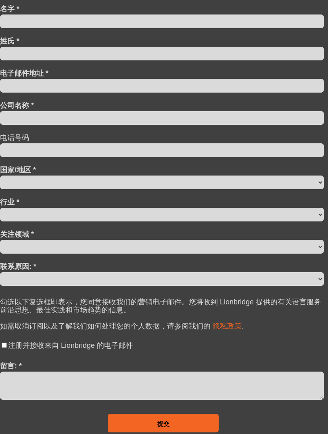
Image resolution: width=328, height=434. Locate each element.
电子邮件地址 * (24, 73)
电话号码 (14, 137)
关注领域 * (17, 234)
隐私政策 (227, 326)
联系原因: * (18, 266)
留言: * (11, 366)
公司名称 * (17, 105)
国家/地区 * (18, 170)
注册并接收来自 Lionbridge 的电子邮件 (70, 345)
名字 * (9, 8)
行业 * (9, 202)
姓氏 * (9, 41)
